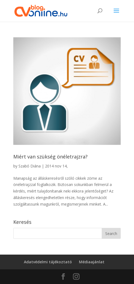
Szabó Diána (29, 166)
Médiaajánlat (91, 261)
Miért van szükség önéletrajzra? (50, 156)
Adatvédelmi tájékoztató (48, 261)
